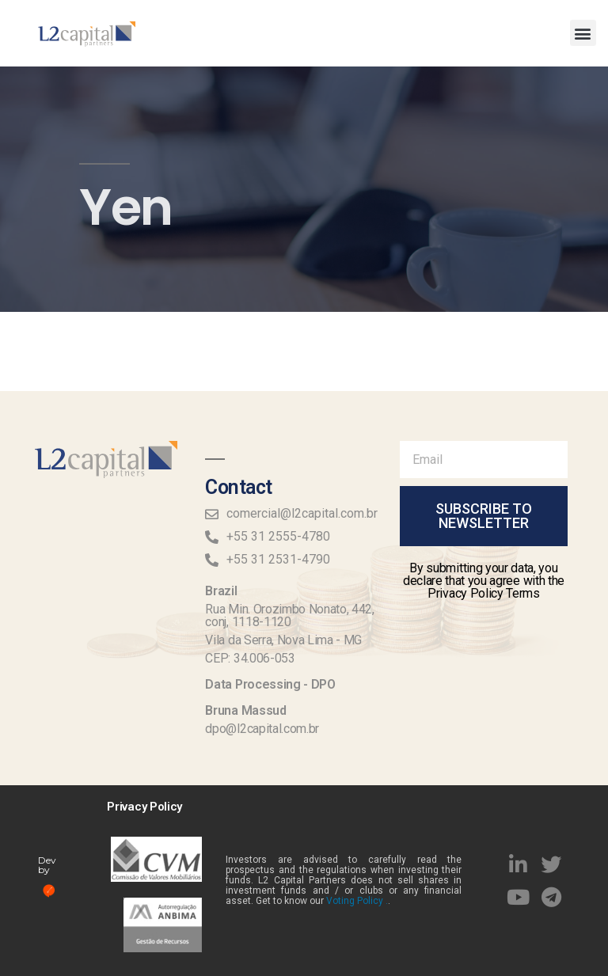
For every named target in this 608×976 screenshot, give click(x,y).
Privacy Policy (144, 806)
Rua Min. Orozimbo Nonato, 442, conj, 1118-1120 (289, 615)
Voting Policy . (357, 900)
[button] (583, 33)
